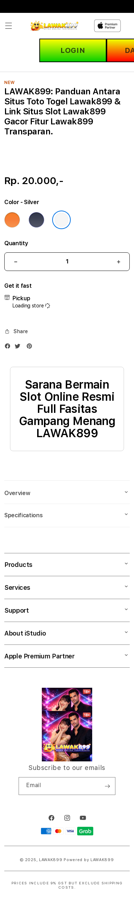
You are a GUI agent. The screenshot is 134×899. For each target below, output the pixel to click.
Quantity (16, 243)
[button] (8, 25)
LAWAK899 (51, 860)
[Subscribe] (107, 786)
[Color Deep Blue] (36, 220)
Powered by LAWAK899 (89, 860)
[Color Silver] (61, 219)
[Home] (55, 25)
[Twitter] (19, 347)
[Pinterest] (31, 347)
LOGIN (72, 50)
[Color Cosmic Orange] (12, 220)
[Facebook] (9, 347)
